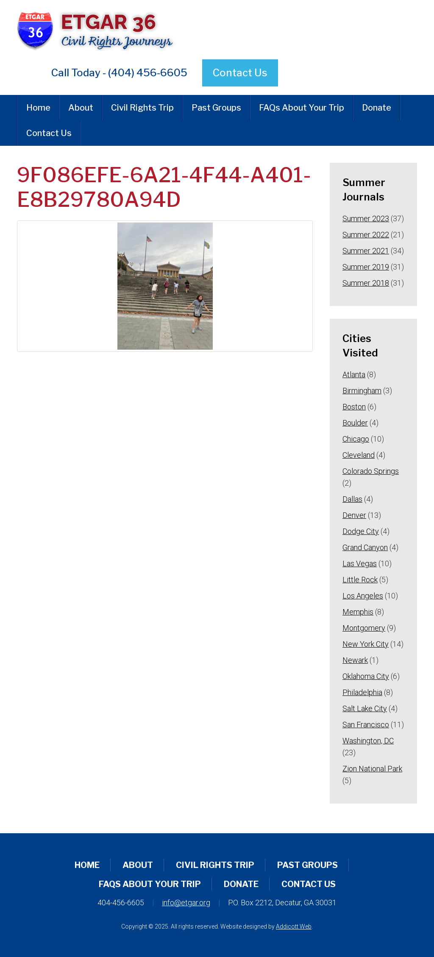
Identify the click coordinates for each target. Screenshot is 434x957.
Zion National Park (372, 768)
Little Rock (360, 579)
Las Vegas (359, 563)
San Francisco (365, 724)
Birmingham (361, 390)
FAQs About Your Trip (301, 108)
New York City (365, 644)
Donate (376, 108)
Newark (355, 660)
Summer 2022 (365, 234)
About (80, 108)
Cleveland (358, 455)
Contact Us (240, 73)
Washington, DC (368, 740)
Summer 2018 (365, 282)
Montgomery (363, 627)
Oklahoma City (365, 676)
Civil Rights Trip (142, 108)
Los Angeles (362, 595)
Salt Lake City (364, 708)
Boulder (355, 422)
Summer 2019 (365, 266)
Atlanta (353, 374)
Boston (354, 406)
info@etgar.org (186, 902)
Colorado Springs (370, 471)
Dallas (352, 499)
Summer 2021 (365, 250)
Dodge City (360, 531)
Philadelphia (362, 692)
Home (38, 108)
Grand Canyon (365, 547)
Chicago (355, 438)
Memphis (357, 611)
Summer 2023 (365, 218)
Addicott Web (294, 926)
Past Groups (216, 108)
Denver (354, 515)
